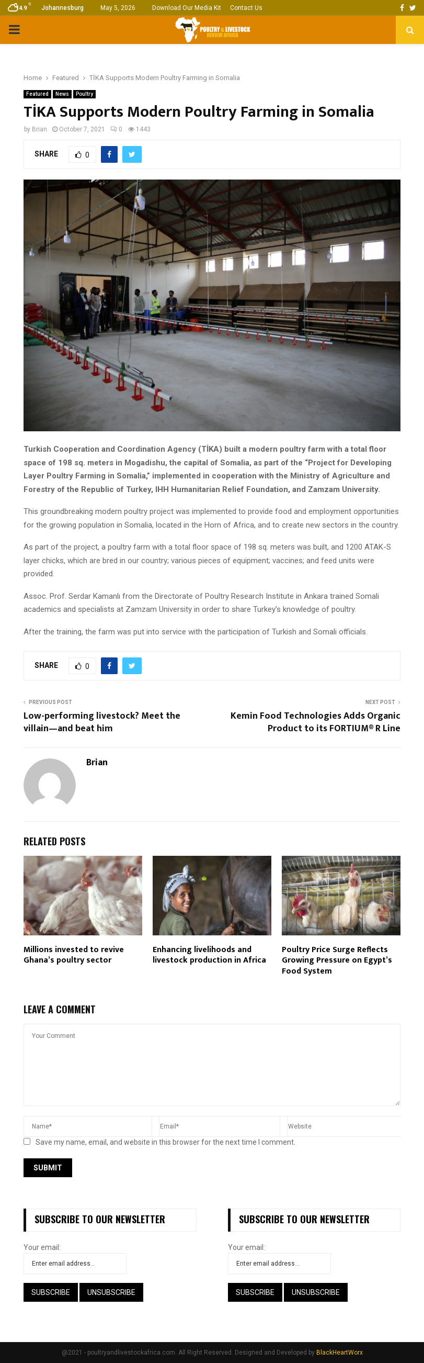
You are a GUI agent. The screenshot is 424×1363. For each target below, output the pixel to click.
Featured (37, 94)
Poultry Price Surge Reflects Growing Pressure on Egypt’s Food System (337, 961)
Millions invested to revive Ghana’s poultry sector (74, 955)
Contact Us (246, 8)
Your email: (42, 1247)
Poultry (84, 94)
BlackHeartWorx (339, 1352)
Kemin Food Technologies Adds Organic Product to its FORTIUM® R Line (315, 722)
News (62, 94)
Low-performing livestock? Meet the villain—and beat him (102, 722)
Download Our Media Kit (186, 8)
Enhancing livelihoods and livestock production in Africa (209, 955)
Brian (39, 129)
